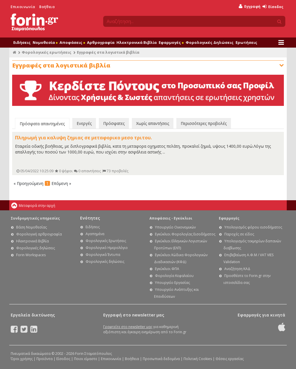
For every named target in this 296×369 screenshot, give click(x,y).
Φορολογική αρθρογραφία (39, 234)
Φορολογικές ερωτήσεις (46, 52)
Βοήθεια (47, 6)
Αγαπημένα (95, 233)
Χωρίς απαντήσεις (152, 123)
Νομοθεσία (45, 42)
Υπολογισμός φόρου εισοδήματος (253, 227)
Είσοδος (272, 6)
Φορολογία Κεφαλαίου (174, 275)
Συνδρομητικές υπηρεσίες (35, 218)
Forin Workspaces (31, 254)
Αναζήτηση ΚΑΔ (237, 268)
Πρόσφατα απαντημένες (42, 123)
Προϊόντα (44, 358)
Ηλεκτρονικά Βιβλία (136, 42)
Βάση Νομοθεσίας (31, 227)
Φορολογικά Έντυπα (103, 254)
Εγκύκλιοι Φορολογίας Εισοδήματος (185, 234)
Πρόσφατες (114, 123)
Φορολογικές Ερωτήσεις (106, 240)
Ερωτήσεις (246, 42)
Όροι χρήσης (22, 358)
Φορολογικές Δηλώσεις (210, 42)
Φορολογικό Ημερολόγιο (107, 247)
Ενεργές (84, 123)
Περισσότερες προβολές (204, 123)
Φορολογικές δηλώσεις (35, 248)
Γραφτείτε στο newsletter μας (127, 326)
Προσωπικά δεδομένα (161, 358)
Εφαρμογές (171, 42)
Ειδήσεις (22, 42)
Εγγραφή (249, 6)
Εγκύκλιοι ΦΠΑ (167, 268)
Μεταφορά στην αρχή (37, 205)
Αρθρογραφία (100, 42)
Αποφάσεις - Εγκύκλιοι (170, 218)
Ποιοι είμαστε (85, 358)
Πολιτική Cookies (198, 358)
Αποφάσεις (72, 42)
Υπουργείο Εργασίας (172, 282)
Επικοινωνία (23, 6)
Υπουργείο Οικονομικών (175, 227)
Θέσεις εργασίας (230, 358)
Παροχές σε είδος (239, 234)
